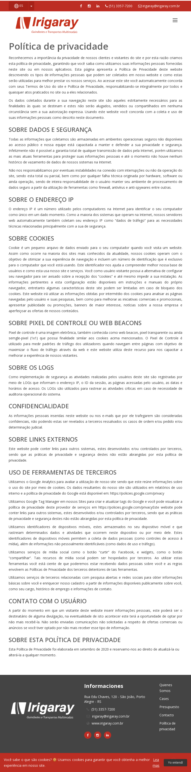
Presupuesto (169, 707)
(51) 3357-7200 (118, 6)
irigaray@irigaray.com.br (159, 6)
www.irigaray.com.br (107, 723)
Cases (164, 698)
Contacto (166, 715)
